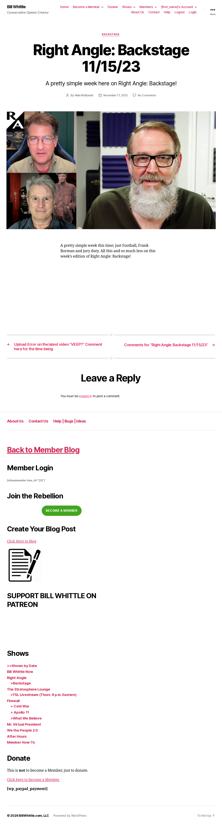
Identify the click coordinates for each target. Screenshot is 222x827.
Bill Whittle (17, 7)
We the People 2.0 (23, 732)
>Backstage (20, 685)
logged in (85, 397)
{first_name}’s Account (177, 7)
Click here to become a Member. (34, 781)
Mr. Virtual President (25, 726)
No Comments (148, 96)
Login (193, 12)
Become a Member (86, 7)
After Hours (17, 738)
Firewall (14, 702)
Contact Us (41, 422)
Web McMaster (83, 96)
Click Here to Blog (22, 542)
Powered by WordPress (69, 817)
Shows (127, 7)
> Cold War (20, 708)
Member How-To (21, 744)
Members (146, 7)
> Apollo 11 (20, 713)
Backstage (111, 34)
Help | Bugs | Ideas (76, 422)
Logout (180, 12)
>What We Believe (26, 720)
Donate (113, 7)
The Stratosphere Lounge (29, 690)
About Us (137, 12)
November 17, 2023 (115, 96)
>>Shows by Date (22, 667)
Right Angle (17, 679)
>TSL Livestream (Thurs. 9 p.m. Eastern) (45, 696)
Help (167, 12)
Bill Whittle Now (21, 673)
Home (64, 7)
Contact (154, 12)
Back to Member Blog (47, 451)
